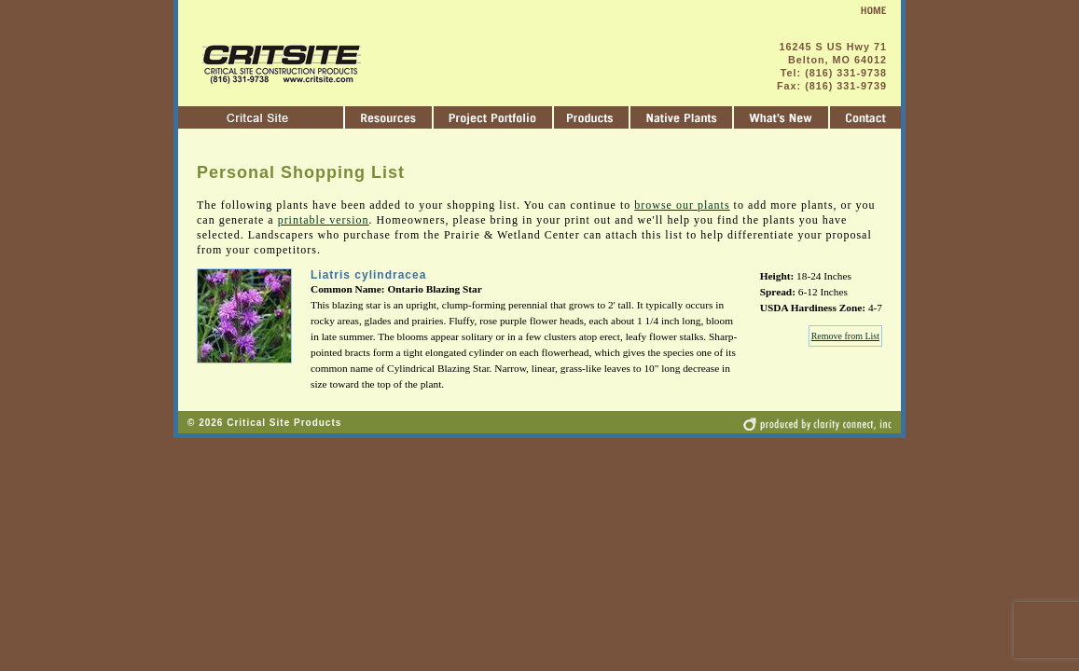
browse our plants (681, 205)
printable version (323, 219)
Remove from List (845, 336)
